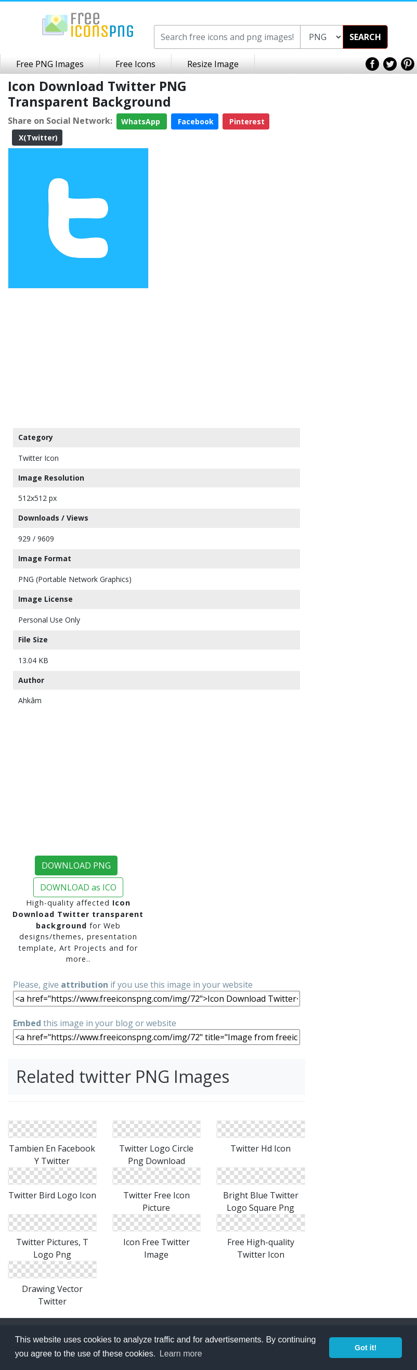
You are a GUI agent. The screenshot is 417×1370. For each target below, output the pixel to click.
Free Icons (135, 64)
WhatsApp (141, 121)
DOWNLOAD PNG (76, 865)
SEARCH (365, 37)
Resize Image (213, 64)
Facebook (195, 121)
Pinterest (246, 121)
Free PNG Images (50, 64)
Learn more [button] (181, 1353)
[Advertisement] (78, 358)
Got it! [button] (365, 1347)
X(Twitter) (37, 138)
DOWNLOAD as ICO (78, 887)
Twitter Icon (38, 458)
